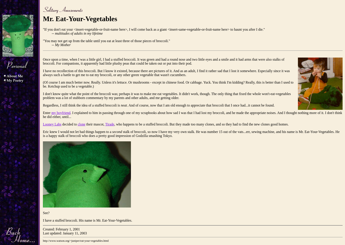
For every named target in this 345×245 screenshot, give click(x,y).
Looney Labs (52, 124)
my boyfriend (61, 113)
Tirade (109, 124)
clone (81, 124)
